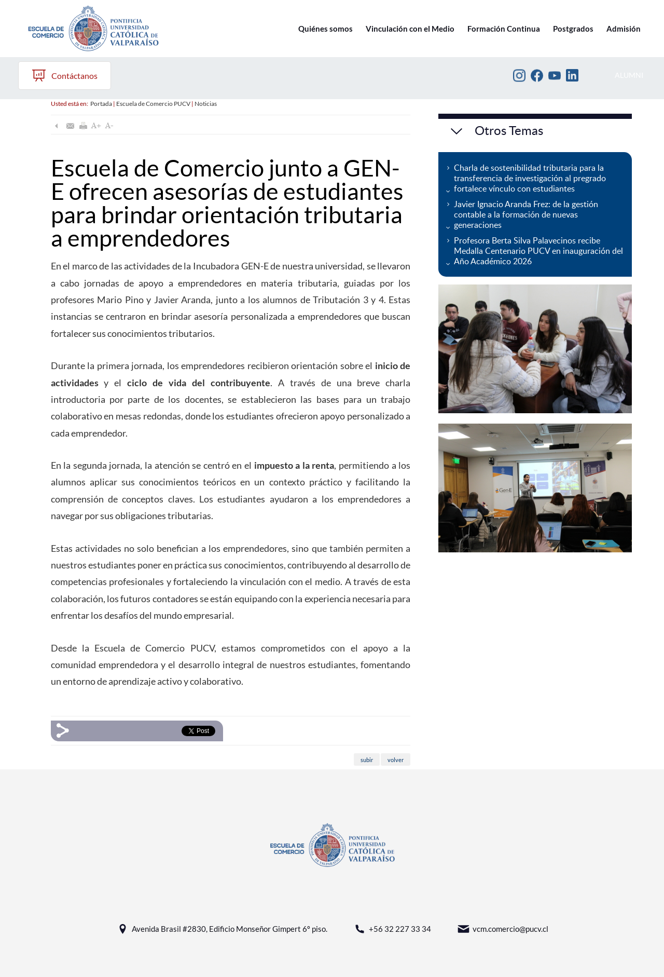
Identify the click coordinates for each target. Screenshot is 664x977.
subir (367, 759)
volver (396, 759)
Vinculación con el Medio (410, 28)
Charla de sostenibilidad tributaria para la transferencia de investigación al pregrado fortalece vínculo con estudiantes (530, 178)
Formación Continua (503, 28)
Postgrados (573, 28)
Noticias (206, 103)
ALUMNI (629, 75)
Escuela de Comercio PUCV (153, 103)
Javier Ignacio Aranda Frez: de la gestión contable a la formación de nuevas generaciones (526, 214)
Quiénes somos (325, 28)
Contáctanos (65, 76)
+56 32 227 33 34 (392, 928)
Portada (101, 103)
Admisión (623, 28)
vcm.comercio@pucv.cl (502, 928)
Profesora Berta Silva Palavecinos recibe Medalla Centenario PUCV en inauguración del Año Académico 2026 (538, 251)
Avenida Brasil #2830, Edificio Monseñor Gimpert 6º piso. (221, 928)
